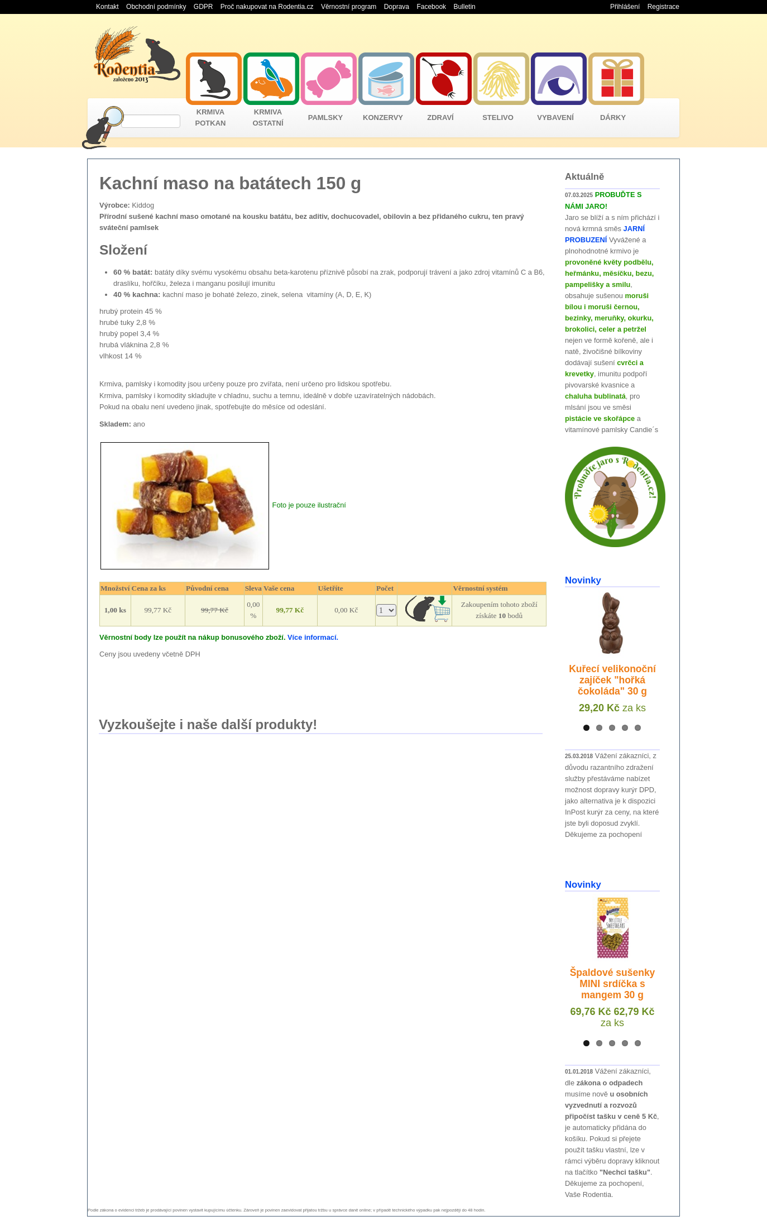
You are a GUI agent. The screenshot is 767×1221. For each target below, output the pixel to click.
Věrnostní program (348, 7)
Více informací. (312, 637)
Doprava (396, 7)
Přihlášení (625, 7)
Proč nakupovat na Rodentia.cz (267, 7)
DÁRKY (613, 117)
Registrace (663, 7)
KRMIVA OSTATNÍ (267, 117)
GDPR (203, 7)
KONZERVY (383, 117)
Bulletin (464, 7)
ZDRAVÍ (440, 117)
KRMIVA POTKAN (210, 117)
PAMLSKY (325, 117)
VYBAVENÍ (555, 117)
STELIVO (498, 117)
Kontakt (107, 7)
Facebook (431, 7)
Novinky (583, 580)
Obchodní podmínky (156, 7)
